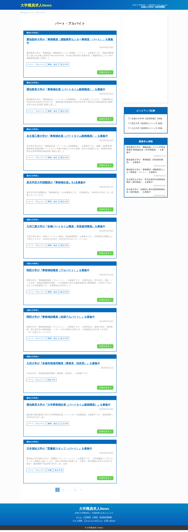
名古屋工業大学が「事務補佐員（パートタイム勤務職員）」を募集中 (67, 137)
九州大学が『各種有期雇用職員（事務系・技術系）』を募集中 (63, 365)
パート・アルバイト (36, 66)
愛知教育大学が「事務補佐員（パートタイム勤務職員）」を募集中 (66, 91)
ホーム (23, 14)
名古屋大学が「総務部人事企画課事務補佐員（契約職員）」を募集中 (145, 192)
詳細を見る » (105, 74)
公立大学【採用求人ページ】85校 (146, 130)
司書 (50, 472)
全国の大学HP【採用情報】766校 (146, 120)
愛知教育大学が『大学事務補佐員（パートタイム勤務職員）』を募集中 (68, 406)
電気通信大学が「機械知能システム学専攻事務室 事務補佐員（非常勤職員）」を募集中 (145, 151)
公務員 (95, 519)
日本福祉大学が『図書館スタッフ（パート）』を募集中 (59, 450)
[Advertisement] (146, 61)
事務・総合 (52, 66)
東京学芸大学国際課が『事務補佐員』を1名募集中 (56, 184)
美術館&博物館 (105, 519)
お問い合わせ (109, 523)
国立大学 (64, 113)
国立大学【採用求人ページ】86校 (146, 125)
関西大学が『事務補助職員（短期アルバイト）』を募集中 (61, 318)
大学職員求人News (39, 5)
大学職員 (87, 519)
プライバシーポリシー (93, 523)
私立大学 (64, 66)
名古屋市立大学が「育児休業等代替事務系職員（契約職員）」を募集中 (145, 182)
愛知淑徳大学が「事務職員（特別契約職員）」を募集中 (144, 162)
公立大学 (64, 426)
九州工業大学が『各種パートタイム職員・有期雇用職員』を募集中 (66, 228)
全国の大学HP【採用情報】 (153, 7)
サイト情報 (77, 523)
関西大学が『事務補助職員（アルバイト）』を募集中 (58, 272)
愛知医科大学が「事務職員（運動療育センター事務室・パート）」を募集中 (145, 172)
